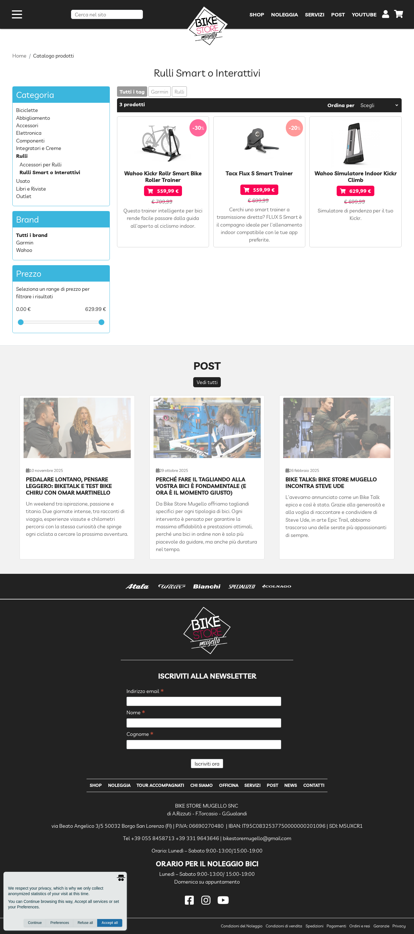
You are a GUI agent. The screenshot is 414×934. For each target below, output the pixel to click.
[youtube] (223, 900)
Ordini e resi (359, 926)
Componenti (30, 140)
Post (272, 785)
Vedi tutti (207, 382)
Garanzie (381, 926)
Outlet (23, 196)
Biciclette (27, 110)
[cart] (398, 15)
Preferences (59, 923)
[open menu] (17, 14)
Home (19, 55)
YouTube (364, 14)
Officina (228, 785)
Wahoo (24, 250)
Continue (35, 923)
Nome (135, 712)
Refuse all (85, 923)
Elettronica (28, 133)
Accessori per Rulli (41, 164)
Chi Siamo (201, 785)
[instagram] (207, 900)
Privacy (399, 926)
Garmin (159, 91)
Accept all (109, 923)
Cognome (140, 734)
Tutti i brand (31, 235)
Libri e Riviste (31, 188)
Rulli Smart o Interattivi (50, 172)
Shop (96, 785)
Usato (23, 181)
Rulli (179, 91)
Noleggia (119, 785)
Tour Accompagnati (160, 785)
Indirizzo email (145, 691)
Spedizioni (314, 926)
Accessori (27, 125)
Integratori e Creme (38, 148)
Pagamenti (336, 926)
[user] (385, 15)
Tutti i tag (132, 91)
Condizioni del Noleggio (241, 926)
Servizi (252, 785)
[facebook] (190, 900)
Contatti (313, 785)
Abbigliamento (33, 118)
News (290, 785)
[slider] (21, 322)
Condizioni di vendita (284, 926)
